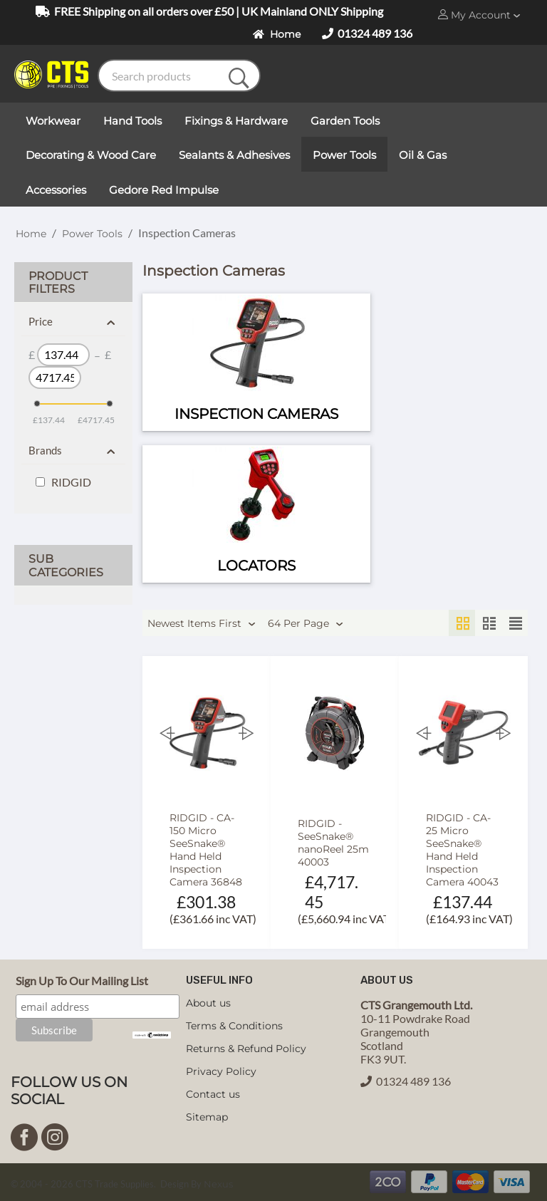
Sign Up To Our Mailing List (82, 980)
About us (208, 1003)
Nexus (218, 1184)
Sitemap (207, 1117)
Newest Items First (201, 624)
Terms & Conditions (234, 1025)
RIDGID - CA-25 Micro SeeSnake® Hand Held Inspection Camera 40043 (462, 849)
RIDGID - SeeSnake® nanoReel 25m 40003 (333, 842)
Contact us (213, 1094)
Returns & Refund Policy (246, 1048)
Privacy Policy (221, 1071)
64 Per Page (305, 624)
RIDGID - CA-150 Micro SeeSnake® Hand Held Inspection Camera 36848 (206, 849)
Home (277, 34)
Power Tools (92, 233)
